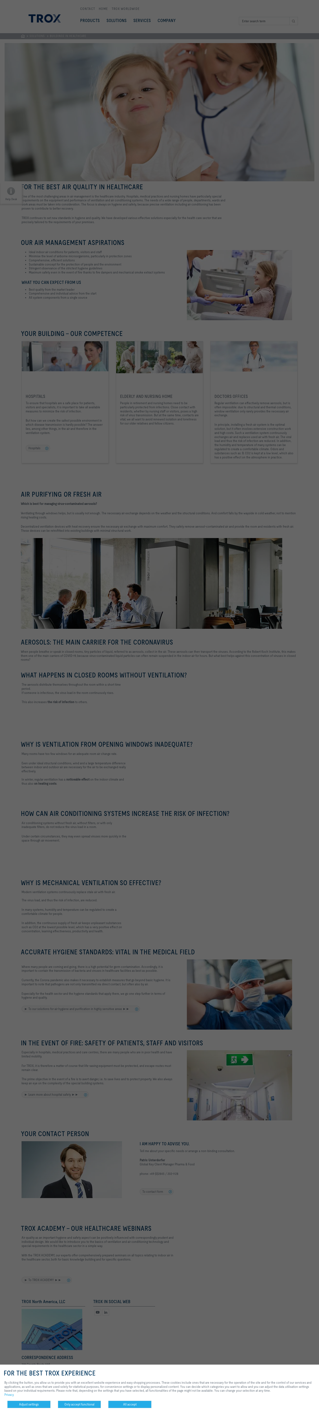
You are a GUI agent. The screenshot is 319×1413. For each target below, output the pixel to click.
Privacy (9, 1395)
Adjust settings (29, 1404)
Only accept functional (79, 1404)
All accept (130, 1404)
